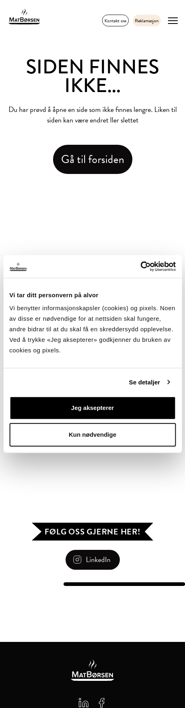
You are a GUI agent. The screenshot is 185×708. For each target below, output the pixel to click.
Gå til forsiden (92, 159)
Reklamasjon (147, 20)
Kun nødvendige (93, 434)
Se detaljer (144, 382)
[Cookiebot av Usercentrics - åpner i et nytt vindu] (140, 266)
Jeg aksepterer (92, 407)
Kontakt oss (115, 20)
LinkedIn (98, 559)
